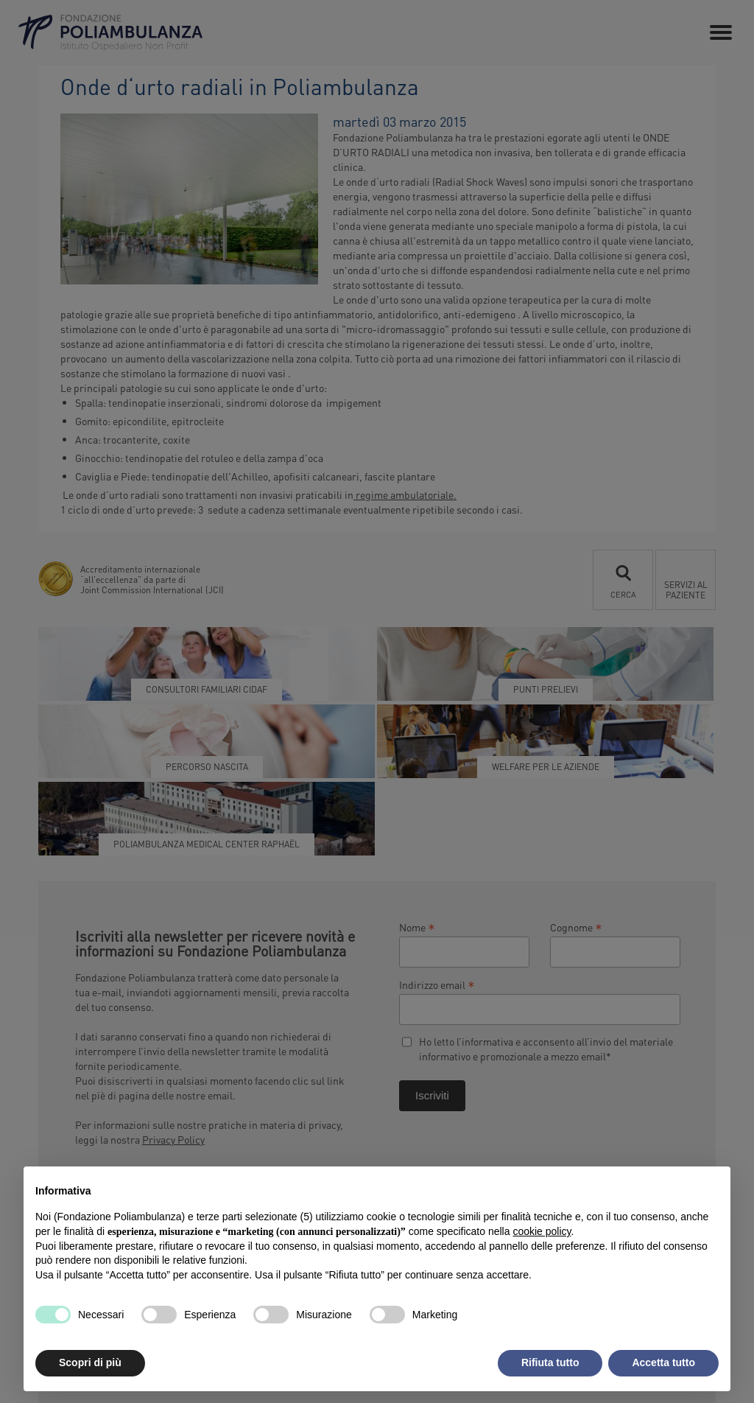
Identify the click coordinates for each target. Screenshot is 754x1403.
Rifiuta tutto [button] (550, 1362)
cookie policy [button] (541, 1231)
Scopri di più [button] (90, 1362)
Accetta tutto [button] (663, 1362)
